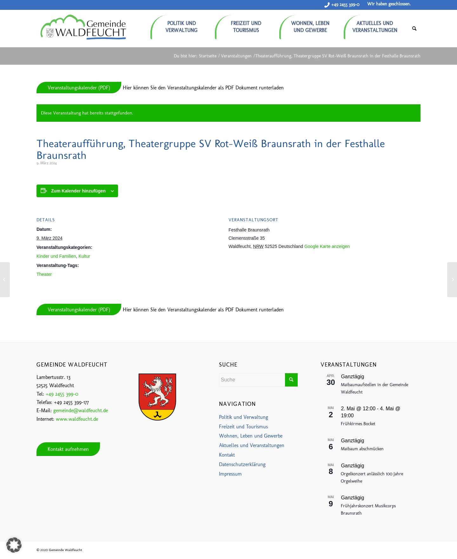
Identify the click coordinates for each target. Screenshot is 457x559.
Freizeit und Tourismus (243, 427)
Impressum (230, 474)
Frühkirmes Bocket (358, 423)
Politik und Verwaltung (243, 417)
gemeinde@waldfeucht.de (80, 410)
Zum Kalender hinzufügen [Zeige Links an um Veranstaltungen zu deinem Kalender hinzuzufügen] (78, 190)
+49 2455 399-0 (345, 4)
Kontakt (227, 455)
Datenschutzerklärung (242, 464)
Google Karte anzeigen (327, 246)
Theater (44, 274)
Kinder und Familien (56, 256)
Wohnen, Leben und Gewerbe (250, 436)
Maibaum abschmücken (362, 449)
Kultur (84, 256)
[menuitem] (182, 24)
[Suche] (414, 29)
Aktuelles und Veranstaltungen (251, 445)
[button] (14, 545)
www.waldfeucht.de (77, 419)
